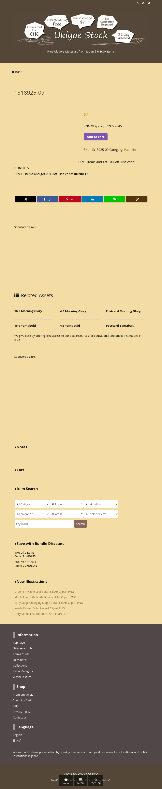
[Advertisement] (47, 259)
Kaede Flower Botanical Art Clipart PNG (40, 608)
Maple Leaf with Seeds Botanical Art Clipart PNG (45, 597)
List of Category (23, 671)
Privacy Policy (21, 712)
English (17, 735)
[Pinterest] (70, 199)
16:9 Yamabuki (25, 325)
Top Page (19, 642)
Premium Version (24, 694)
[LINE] (114, 199)
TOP (17, 71)
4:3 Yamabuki (70, 325)
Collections (20, 665)
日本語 (17, 740)
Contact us (20, 717)
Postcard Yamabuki (120, 325)
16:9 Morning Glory (28, 311)
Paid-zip (130, 150)
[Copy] (136, 199)
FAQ (15, 706)
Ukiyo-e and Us (22, 648)
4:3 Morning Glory (73, 311)
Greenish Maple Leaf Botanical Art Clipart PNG (44, 591)
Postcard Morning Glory (123, 311)
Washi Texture (22, 677)
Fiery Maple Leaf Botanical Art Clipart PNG (41, 614)
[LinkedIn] (92, 199)
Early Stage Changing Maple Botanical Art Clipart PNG (49, 603)
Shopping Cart (22, 700)
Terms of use (21, 654)
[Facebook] (47, 199)
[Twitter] (25, 199)
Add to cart (95, 137)
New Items (20, 660)
